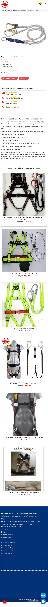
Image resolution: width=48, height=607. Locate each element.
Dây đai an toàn (12, 10)
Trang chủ (4, 10)
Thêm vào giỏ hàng (9, 78)
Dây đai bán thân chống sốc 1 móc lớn (24, 274)
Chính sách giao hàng (7, 548)
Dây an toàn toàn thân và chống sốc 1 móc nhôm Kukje (24, 437)
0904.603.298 (15, 107)
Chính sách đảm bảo (7, 550)
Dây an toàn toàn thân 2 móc (24, 328)
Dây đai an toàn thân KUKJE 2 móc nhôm (24, 383)
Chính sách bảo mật (6, 553)
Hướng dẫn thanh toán (7, 534)
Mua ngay (23, 78)
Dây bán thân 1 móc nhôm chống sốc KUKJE (24, 492)
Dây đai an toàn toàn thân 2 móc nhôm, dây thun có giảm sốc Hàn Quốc (24, 218)
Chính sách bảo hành (7, 545)
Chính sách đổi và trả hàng (8, 542)
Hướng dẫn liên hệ (6, 537)
